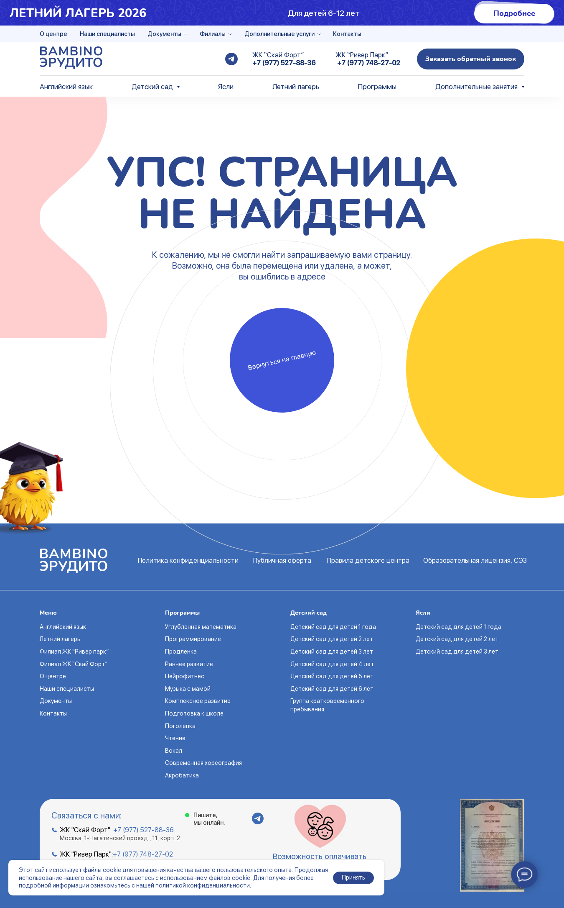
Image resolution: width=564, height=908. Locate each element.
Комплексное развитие (198, 701)
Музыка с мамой (188, 688)
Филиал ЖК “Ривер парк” (74, 651)
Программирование (193, 639)
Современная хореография (203, 762)
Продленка (181, 651)
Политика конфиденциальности (188, 560)
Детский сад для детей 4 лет (332, 664)
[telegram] (231, 59)
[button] (470, 59)
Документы (164, 34)
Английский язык (66, 86)
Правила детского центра (368, 560)
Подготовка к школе (194, 713)
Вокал (173, 750)
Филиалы (213, 34)
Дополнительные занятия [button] (477, 86)
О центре (53, 34)
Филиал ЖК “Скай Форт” (73, 664)
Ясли (226, 86)
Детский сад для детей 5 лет (331, 676)
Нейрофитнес (184, 676)
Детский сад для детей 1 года (333, 626)
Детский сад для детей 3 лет (331, 651)
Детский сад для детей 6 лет (331, 688)
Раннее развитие (189, 664)
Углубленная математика (200, 626)
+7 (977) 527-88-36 (283, 63)
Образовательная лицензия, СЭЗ (475, 560)
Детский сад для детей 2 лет (331, 639)
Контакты (347, 34)
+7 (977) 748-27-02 (368, 63)
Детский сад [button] (153, 86)
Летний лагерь (295, 86)
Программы (377, 86)
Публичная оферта (282, 560)
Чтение (175, 738)
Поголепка (180, 726)
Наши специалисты (107, 34)
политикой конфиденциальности (202, 885)
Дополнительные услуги (279, 34)
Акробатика (182, 775)
